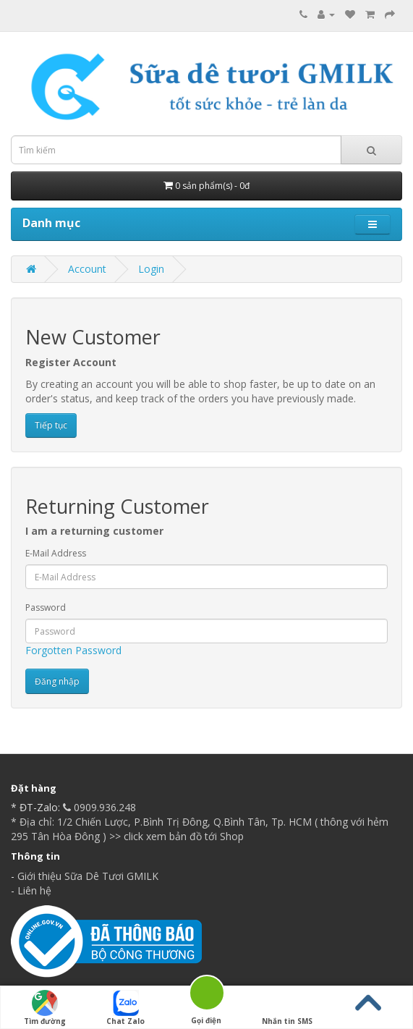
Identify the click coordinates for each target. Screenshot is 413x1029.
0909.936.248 (98, 807)
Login (151, 269)
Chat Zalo (125, 1008)
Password (45, 607)
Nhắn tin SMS (287, 1008)
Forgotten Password (73, 650)
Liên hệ (34, 890)
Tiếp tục (51, 425)
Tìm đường (45, 1008)
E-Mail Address (55, 553)
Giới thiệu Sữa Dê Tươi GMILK (87, 876)
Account (87, 269)
